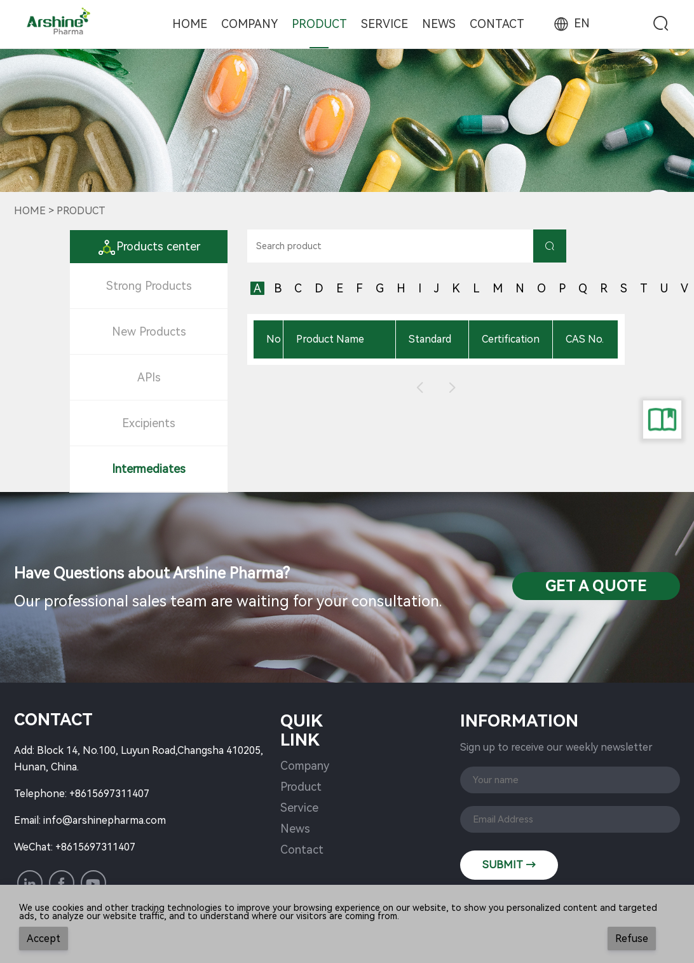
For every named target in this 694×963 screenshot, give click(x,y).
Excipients (148, 423)
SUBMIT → (509, 865)
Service (384, 24)
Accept (43, 938)
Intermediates (149, 468)
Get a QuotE (596, 586)
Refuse (631, 938)
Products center (148, 246)
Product (319, 24)
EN (571, 23)
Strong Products (149, 285)
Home (189, 24)
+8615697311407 (109, 794)
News (439, 24)
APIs (149, 377)
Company (249, 24)
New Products (149, 331)
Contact (497, 24)
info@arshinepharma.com (104, 820)
